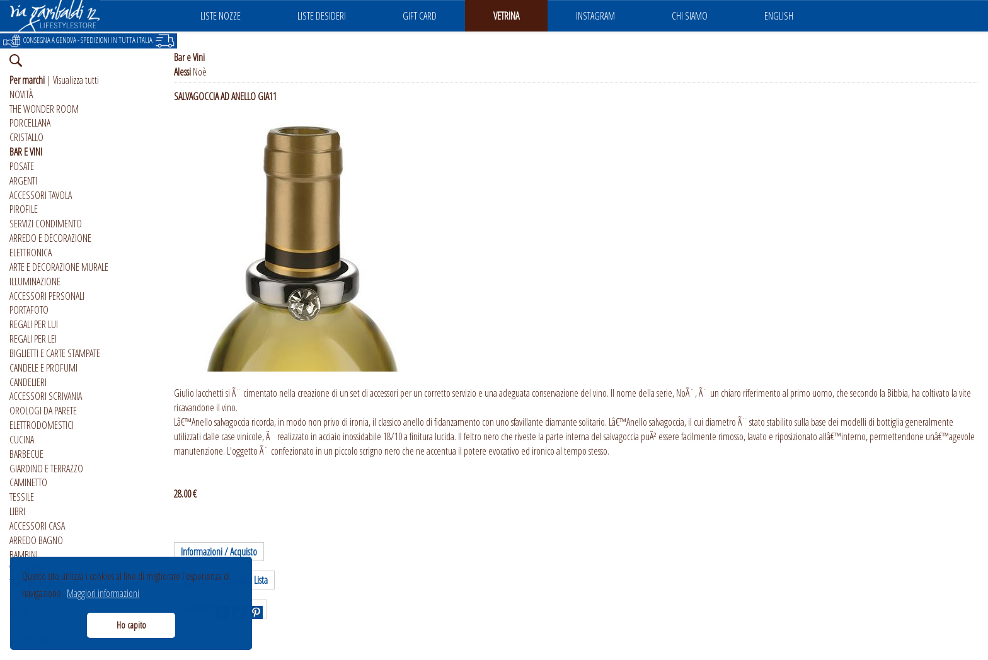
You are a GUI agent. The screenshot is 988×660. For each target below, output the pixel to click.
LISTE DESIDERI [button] (321, 16)
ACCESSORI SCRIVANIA (45, 396)
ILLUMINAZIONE (34, 281)
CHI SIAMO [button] (690, 16)
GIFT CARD (420, 16)
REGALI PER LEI (33, 339)
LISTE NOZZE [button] (220, 16)
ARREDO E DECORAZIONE (50, 238)
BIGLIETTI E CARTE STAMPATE (54, 353)
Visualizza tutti (76, 80)
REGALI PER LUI (33, 324)
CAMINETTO (28, 482)
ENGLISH (778, 16)
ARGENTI (23, 181)
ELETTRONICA (30, 252)
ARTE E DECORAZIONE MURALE (58, 267)
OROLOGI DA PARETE (43, 411)
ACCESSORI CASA (37, 526)
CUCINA (21, 440)
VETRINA (506, 16)
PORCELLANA (29, 123)
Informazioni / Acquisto (218, 552)
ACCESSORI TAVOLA (40, 195)
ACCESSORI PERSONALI (46, 296)
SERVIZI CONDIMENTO (45, 223)
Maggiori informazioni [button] (103, 593)
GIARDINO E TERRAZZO (46, 468)
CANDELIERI (28, 382)
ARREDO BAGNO (36, 540)
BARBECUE (26, 454)
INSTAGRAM (595, 16)
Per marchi (27, 80)
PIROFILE (23, 209)
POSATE (21, 166)
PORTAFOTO (29, 310)
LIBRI (17, 511)
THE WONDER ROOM (44, 109)
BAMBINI (23, 555)
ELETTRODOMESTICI (41, 425)
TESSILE (21, 497)
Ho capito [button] (131, 625)
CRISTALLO (26, 137)
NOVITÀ (21, 94)
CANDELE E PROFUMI (43, 368)
